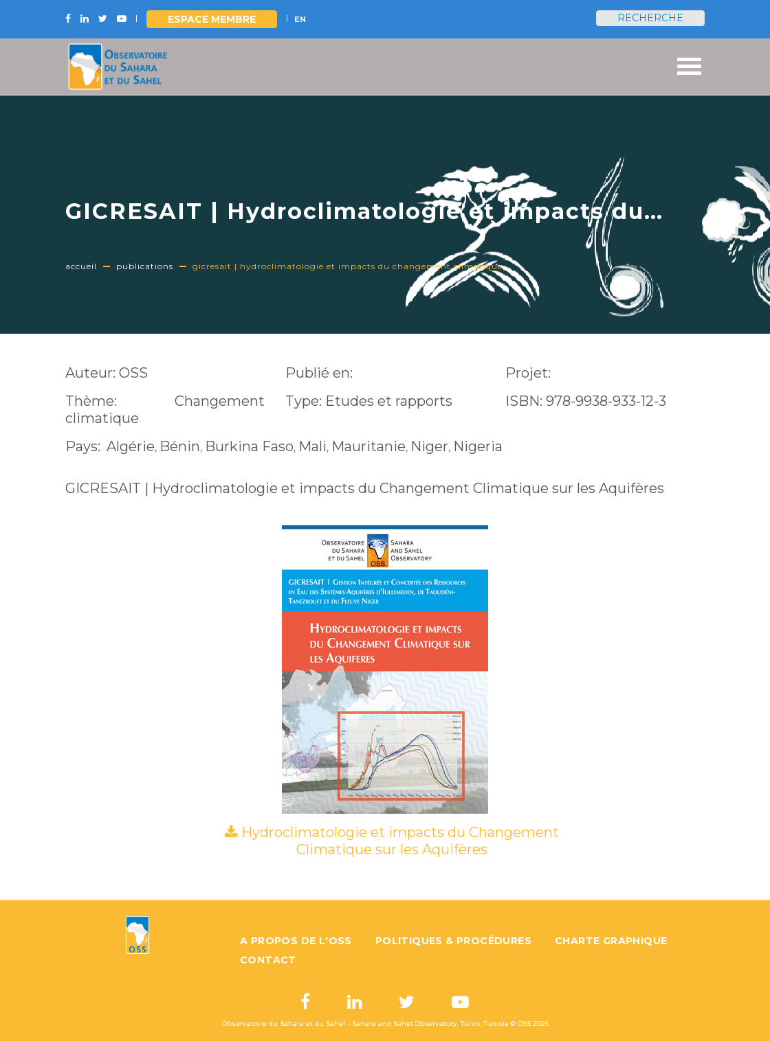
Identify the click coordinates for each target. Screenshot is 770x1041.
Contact (268, 960)
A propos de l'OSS (296, 941)
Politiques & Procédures (453, 941)
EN (300, 19)
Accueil (81, 266)
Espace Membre (212, 19)
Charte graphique (611, 941)
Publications (144, 266)
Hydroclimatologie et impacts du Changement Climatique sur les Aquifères (400, 841)
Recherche (650, 18)
